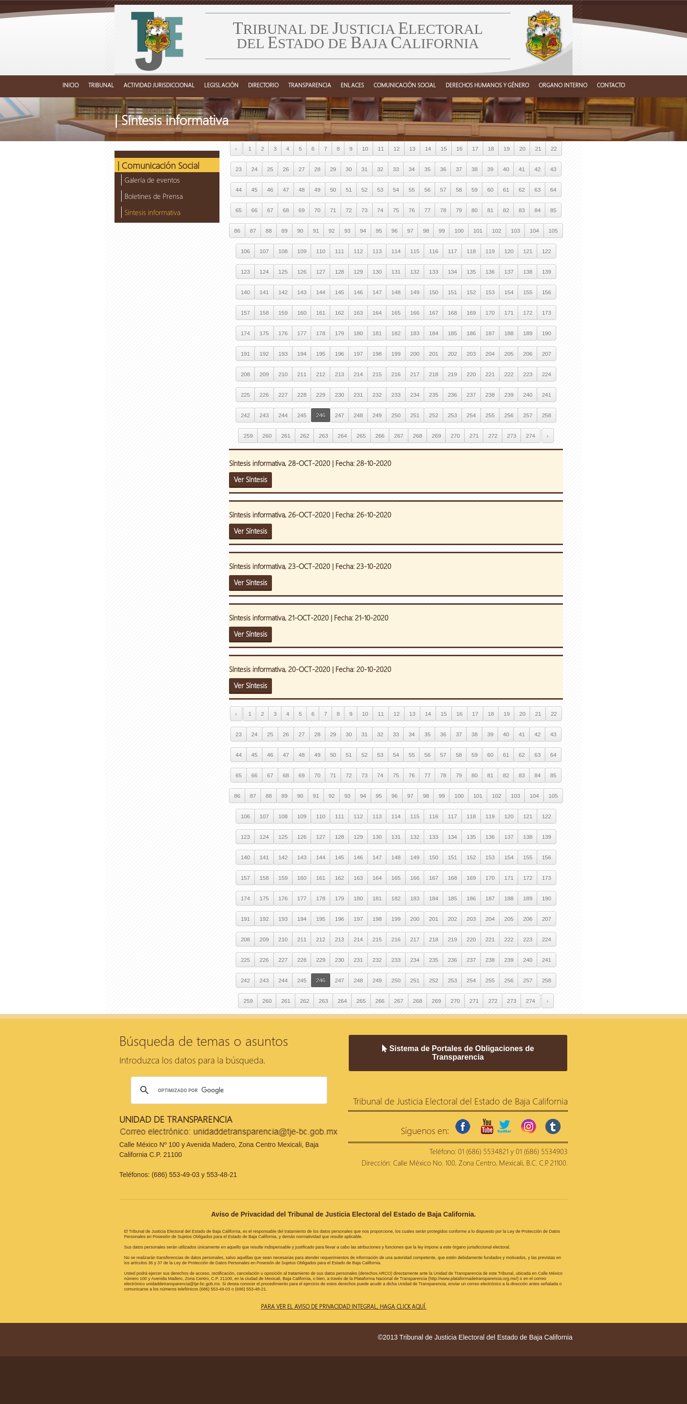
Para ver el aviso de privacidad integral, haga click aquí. (344, 1306)
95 (379, 230)
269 (436, 436)
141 (264, 292)
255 (490, 415)
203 (471, 354)
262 (304, 436)
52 (365, 189)
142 (283, 292)
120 (508, 251)
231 (358, 395)
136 (490, 271)
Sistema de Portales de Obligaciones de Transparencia (458, 1052)
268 (417, 436)
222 (508, 374)
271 (474, 436)
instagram (528, 1126)
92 (332, 230)
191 (245, 354)
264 (342, 436)
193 (283, 354)
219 (452, 374)
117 (452, 251)
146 (358, 292)
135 (471, 271)
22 (554, 148)
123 (245, 271)
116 (433, 251)
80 (474, 210)
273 (511, 436)
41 (522, 169)
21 (538, 148)
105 (553, 230)
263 (323, 436)
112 (358, 251)
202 (452, 354)
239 (508, 395)
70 (317, 210)
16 (460, 148)
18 (491, 148)
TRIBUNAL (101, 85)
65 (239, 210)
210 (283, 374)
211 (301, 374)
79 (459, 210)
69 (302, 210)
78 (443, 210)
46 (270, 189)
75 (396, 210)
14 (428, 148)
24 (254, 169)
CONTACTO (611, 85)
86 (237, 230)
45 (254, 189)
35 (427, 169)
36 (443, 169)
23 (239, 169)
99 (441, 230)
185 (452, 333)
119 (490, 251)
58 (459, 189)
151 (452, 292)
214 (358, 374)
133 (433, 271)
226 (264, 395)
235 (433, 395)
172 (527, 313)
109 (301, 251)
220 (471, 374)
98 (426, 230)
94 (363, 230)
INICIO (70, 85)
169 (471, 313)
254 (471, 415)
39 (490, 169)
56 (427, 189)
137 (508, 271)
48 (302, 189)
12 (397, 148)
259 (247, 436)
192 (264, 354)
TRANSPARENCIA (309, 85)
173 (546, 313)
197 (358, 354)
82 (506, 210)
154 (508, 292)
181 (377, 333)
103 (515, 230)
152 (471, 292)
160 (301, 313)
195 (320, 354)
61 (506, 189)
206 (527, 354)
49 (317, 189)
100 (458, 230)
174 (245, 333)
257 (527, 415)
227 (283, 395)
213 (339, 374)
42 (537, 169)
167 (433, 313)
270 (454, 436)
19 (506, 148)
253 (452, 415)
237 (471, 395)
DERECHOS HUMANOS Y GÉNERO (487, 85)
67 (270, 210)
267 (398, 436)
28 (317, 169)
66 (254, 210)
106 (245, 251)
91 (316, 230)
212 (320, 374)
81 (490, 210)
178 (320, 333)
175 (264, 333)
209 (264, 374)
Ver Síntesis (250, 479)
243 (264, 415)
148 (395, 292)
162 (339, 313)
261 (285, 436)
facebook (462, 1126)
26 (286, 169)
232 (377, 395)
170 (490, 313)
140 (245, 292)
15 (444, 148)
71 (333, 210)
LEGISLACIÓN (221, 85)
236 (452, 395)
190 (546, 333)
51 (349, 189)
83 (522, 210)
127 (320, 271)
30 (349, 169)
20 (522, 148)
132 (414, 271)
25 (270, 169)
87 (253, 230)
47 (286, 189)
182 (395, 333)
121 (527, 251)
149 (414, 292)
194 (301, 354)
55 (411, 189)
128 (339, 271)
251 (414, 415)
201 (433, 354)
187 (490, 333)
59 (474, 189)
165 (395, 313)
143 (301, 292)
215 (377, 374)
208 (245, 374)
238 (490, 395)
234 (414, 395)
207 (546, 354)
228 (301, 395)
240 (527, 395)
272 (492, 436)
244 (283, 415)
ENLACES (352, 85)
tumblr (553, 1126)
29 (333, 169)
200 (414, 354)
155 (527, 292)
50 (333, 189)
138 (527, 271)
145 (339, 292)
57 (443, 189)
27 (302, 169)
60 (490, 189)
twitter (504, 1126)
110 (320, 251)
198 (377, 354)
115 (414, 251)
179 (339, 333)
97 (410, 230)
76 (411, 210)
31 (365, 169)
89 (284, 230)
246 (320, 415)
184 (433, 333)
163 (358, 313)
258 (546, 415)
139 (546, 271)
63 (537, 189)
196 (339, 354)
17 (475, 148)
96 (395, 230)
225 (245, 395)
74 (380, 210)
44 (239, 189)
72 (349, 210)
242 (245, 415)
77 (427, 210)
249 (377, 415)
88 (269, 230)
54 (396, 189)
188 (508, 333)
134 (452, 271)
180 (358, 333)
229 (320, 395)
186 (471, 333)
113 (377, 251)
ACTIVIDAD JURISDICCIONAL (159, 85)
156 (546, 292)
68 (286, 210)
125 (283, 271)
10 (365, 148)
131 (395, 271)
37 (459, 169)
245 (301, 415)
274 (530, 436)
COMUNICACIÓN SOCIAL (405, 85)
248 (358, 415)
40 (506, 169)
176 (283, 333)
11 (381, 148)
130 (377, 271)
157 (245, 313)
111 (339, 251)
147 (377, 292)
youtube (487, 1126)
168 (452, 313)
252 (433, 415)
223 (527, 374)
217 (414, 374)
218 (433, 374)
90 (300, 230)
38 (474, 169)
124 (264, 271)
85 (553, 210)
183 (414, 333)
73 (365, 210)
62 (522, 189)
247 (339, 415)
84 (537, 210)
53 (380, 189)
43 (553, 169)
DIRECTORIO (263, 85)
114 (395, 251)
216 (395, 374)
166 (414, 313)
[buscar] (227, 1090)
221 (490, 374)
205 (508, 354)
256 (508, 415)
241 (546, 395)
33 (396, 169)
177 (301, 333)
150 (433, 292)
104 (534, 230)
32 (380, 169)
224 (546, 374)
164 (377, 313)
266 (380, 436)
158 (264, 313)
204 (490, 354)
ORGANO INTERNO (563, 85)
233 (395, 395)
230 (339, 395)
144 (320, 292)
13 (412, 148)
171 (508, 313)
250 (395, 415)
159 (283, 313)
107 (264, 251)
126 (301, 271)
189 (527, 333)
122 (546, 251)
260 (266, 436)
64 (553, 189)
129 (358, 271)
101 (477, 230)
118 (471, 251)
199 (395, 354)
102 (496, 230)
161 (320, 313)
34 (411, 169)
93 (347, 230)
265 (360, 436)
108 (283, 251)
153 (490, 292)
